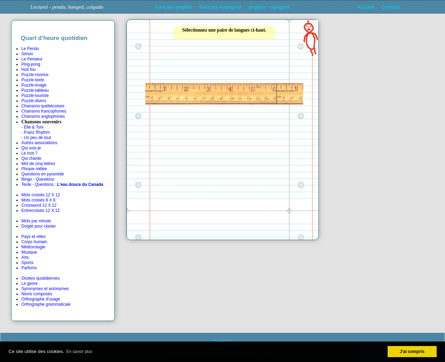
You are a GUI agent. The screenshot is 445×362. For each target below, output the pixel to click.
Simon (27, 53)
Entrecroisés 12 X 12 (40, 210)
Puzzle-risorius (34, 74)
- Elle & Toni (32, 127)
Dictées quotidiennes (40, 278)
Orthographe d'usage (40, 299)
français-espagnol (220, 7)
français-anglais (173, 7)
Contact (390, 7)
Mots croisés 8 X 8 (38, 200)
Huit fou (28, 69)
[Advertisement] (382, 67)
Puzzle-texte (32, 79)
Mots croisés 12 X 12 (40, 194)
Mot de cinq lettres (38, 163)
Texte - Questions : (62, 184)
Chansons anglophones (43, 116)
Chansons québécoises (42, 106)
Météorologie (33, 247)
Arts (25, 257)
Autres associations (39, 142)
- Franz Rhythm (35, 132)
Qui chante (31, 158)
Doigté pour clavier (38, 226)
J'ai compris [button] (412, 351)
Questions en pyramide (42, 174)
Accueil (365, 7)
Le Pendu (30, 48)
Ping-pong (30, 64)
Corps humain (34, 241)
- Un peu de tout (36, 137)
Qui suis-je (31, 148)
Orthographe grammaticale (45, 304)
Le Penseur (31, 59)
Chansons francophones (43, 111)
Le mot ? (29, 153)
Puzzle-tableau (35, 90)
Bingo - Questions (37, 179)
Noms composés (36, 293)
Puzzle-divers (33, 100)
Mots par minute (36, 221)
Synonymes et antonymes (45, 288)
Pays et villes (33, 236)
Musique (29, 252)
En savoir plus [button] (79, 351)
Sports (27, 262)
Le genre (29, 283)
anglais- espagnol (269, 7)
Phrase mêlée (34, 168)
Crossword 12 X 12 (38, 205)
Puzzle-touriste (35, 95)
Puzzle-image (33, 85)
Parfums (29, 267)
